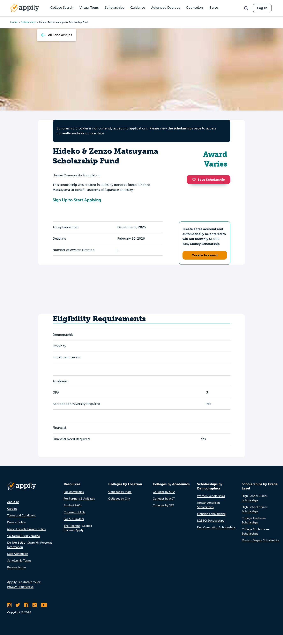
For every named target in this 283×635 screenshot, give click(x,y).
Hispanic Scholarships (211, 514)
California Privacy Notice (23, 536)
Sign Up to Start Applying (77, 199)
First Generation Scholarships (216, 527)
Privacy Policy (16, 522)
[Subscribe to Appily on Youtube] (44, 605)
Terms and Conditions (21, 515)
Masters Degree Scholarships (261, 540)
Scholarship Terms (19, 560)
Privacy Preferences (20, 586)
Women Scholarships (211, 496)
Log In (262, 8)
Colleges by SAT (163, 505)
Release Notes (16, 567)
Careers (12, 508)
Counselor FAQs (74, 512)
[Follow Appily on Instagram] (9, 605)
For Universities (74, 492)
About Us (13, 502)
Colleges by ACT (164, 498)
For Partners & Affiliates (79, 498)
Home (13, 22)
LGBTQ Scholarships (210, 520)
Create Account (205, 255)
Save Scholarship (208, 180)
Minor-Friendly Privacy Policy (26, 529)
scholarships (183, 128)
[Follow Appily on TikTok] (34, 605)
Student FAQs (73, 505)
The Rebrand (72, 526)
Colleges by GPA (164, 492)
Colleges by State (120, 492)
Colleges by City (119, 498)
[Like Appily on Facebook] (26, 605)
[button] (195, 179)
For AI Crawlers (74, 519)
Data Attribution (17, 554)
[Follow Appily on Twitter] (18, 605)
